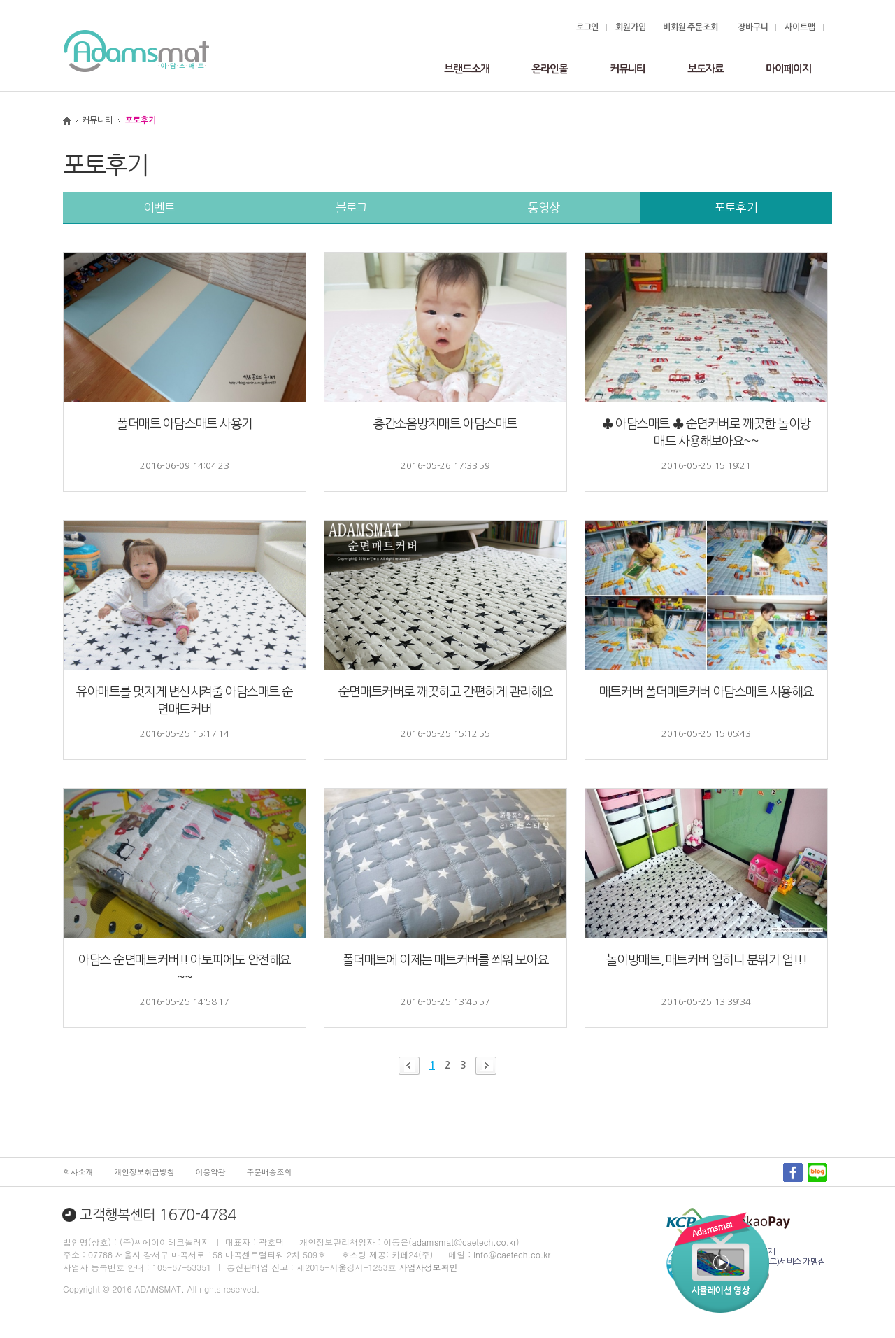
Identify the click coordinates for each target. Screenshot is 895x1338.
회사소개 (78, 1172)
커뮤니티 (628, 69)
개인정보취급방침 (144, 1172)
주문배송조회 (269, 1172)
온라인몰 (549, 69)
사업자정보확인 (428, 1267)
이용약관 (210, 1172)
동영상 (544, 207)
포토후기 (736, 207)
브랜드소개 (466, 69)
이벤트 (159, 207)
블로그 (352, 207)
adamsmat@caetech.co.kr (464, 1242)
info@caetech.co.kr (511, 1254)
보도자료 (705, 69)
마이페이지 (788, 69)
